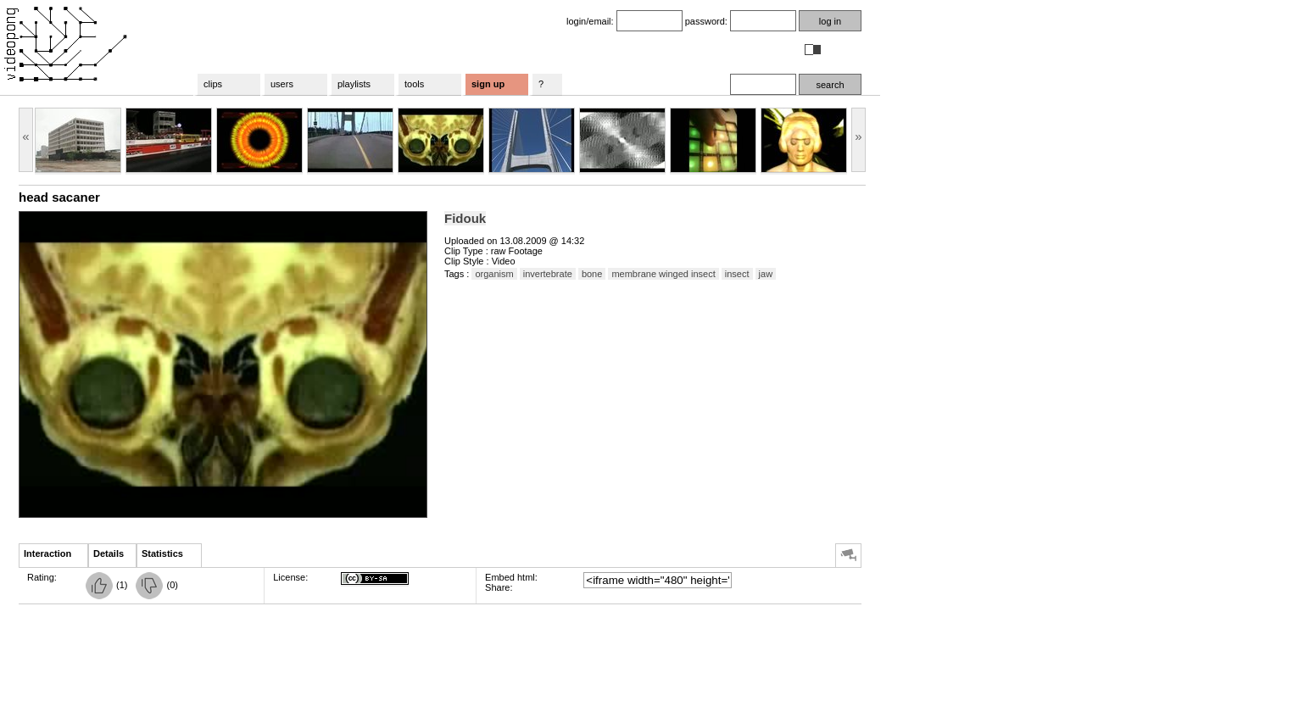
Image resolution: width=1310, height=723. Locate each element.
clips (212, 84)
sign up (487, 84)
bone (592, 274)
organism (494, 274)
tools (414, 84)
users (281, 84)
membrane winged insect (663, 274)
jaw (766, 274)
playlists (354, 84)
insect (737, 274)
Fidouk (465, 218)
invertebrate (547, 274)
